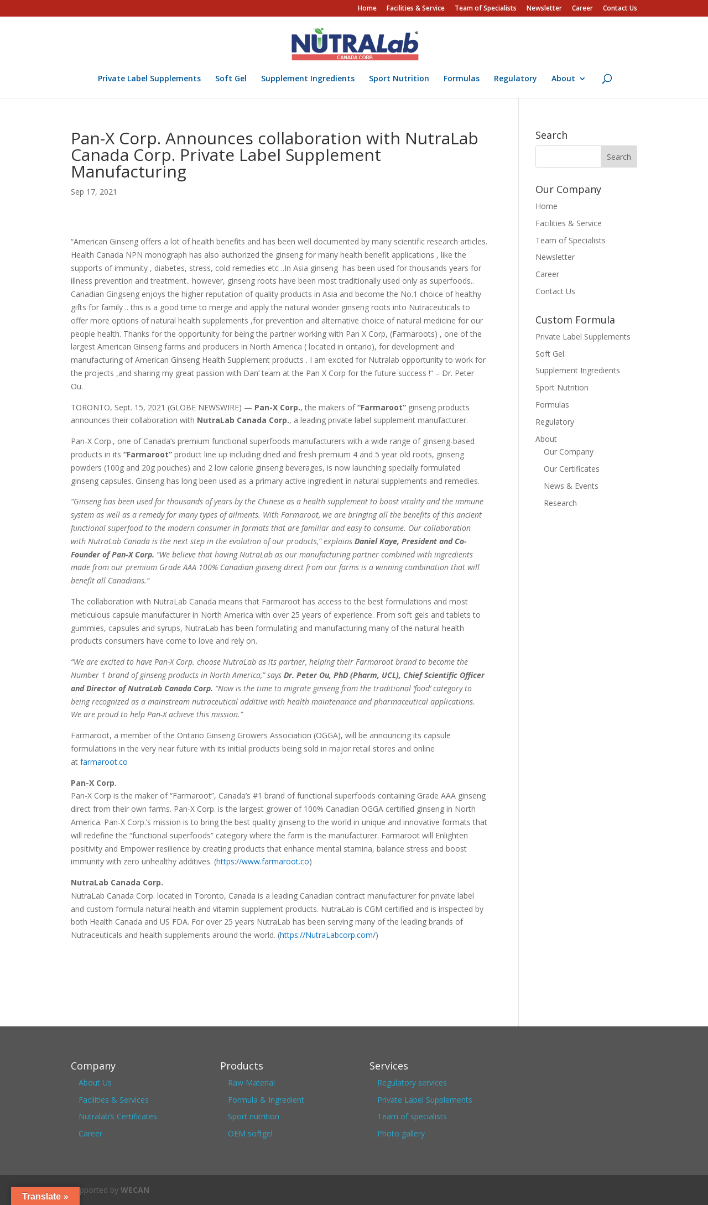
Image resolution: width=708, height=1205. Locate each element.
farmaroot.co (104, 762)
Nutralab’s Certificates (118, 1116)
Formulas (462, 79)
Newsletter (544, 9)
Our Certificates (572, 468)
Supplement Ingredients (308, 79)
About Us (95, 1082)
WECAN (135, 1190)
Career (582, 9)
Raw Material (251, 1082)
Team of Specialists (486, 9)
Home (367, 9)
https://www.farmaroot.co (262, 861)
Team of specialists (412, 1116)
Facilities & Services (114, 1099)
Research (560, 503)
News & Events (571, 486)
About (563, 79)
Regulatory (515, 79)
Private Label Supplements (149, 79)
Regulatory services (412, 1082)
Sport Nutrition (399, 79)
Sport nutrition (253, 1116)
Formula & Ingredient (266, 1099)
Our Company (569, 451)
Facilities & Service (416, 9)
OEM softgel (250, 1133)
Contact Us (620, 9)
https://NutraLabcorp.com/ (328, 935)
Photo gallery (401, 1133)
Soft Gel (231, 79)
